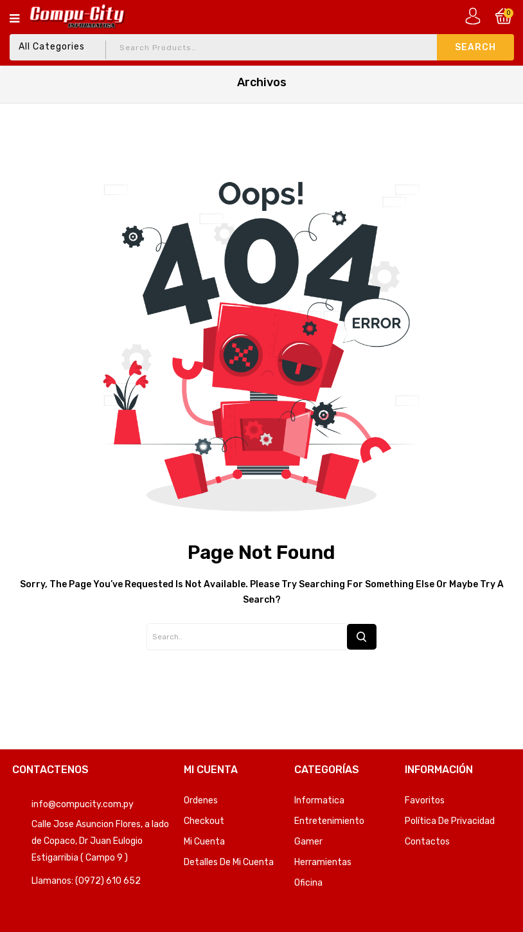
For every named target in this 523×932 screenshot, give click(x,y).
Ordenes (201, 800)
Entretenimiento (329, 821)
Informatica (319, 800)
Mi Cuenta (204, 841)
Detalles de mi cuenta (229, 862)
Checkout (204, 821)
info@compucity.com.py (82, 804)
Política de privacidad (450, 821)
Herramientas (322, 862)
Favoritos (425, 800)
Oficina (308, 882)
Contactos (427, 841)
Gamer (308, 841)
